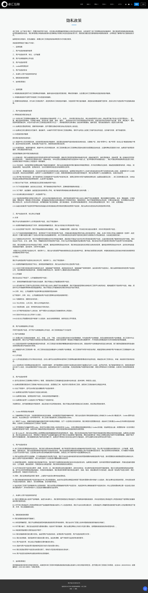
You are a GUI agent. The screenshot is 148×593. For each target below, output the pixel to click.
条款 (71, 588)
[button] (89, 4)
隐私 (76, 588)
